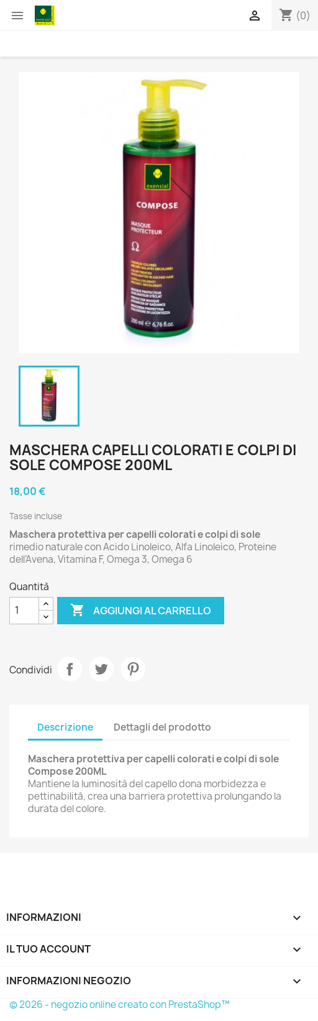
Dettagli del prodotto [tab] (162, 727)
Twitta (101, 669)
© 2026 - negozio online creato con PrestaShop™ (119, 1004)
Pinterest (132, 669)
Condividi (69, 669)
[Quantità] (24, 610)
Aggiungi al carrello (140, 611)
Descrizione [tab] (65, 727)
